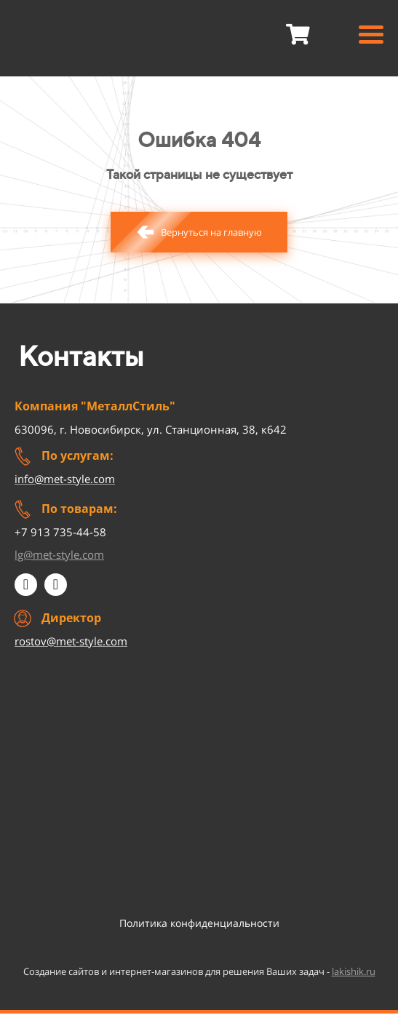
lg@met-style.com (59, 554)
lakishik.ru (353, 971)
